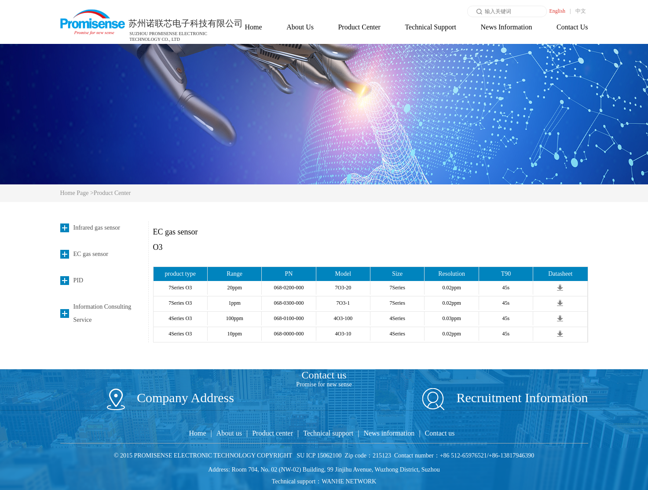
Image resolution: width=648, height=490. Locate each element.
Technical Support (430, 27)
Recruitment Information (505, 397)
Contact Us (572, 27)
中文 (580, 11)
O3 (158, 247)
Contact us (440, 433)
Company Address (170, 397)
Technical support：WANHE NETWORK (324, 481)
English (557, 11)
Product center (272, 433)
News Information (506, 27)
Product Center (359, 27)
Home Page (75, 193)
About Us (300, 27)
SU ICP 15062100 (319, 455)
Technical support (328, 433)
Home (253, 27)
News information (388, 433)
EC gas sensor (175, 231)
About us (229, 433)
